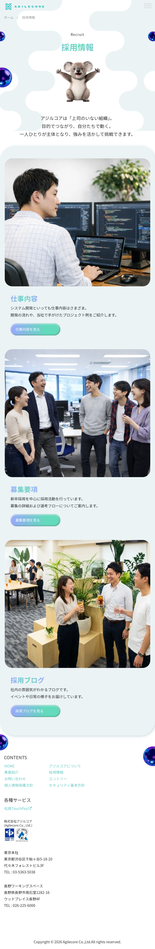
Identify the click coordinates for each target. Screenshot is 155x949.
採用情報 (56, 772)
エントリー (58, 778)
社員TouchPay (18, 808)
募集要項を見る (27, 520)
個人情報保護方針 (18, 785)
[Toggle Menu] (148, 5)
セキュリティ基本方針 (67, 785)
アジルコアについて (65, 765)
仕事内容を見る (27, 329)
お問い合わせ (15, 778)
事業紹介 (11, 772)
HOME (9, 765)
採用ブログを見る (29, 710)
